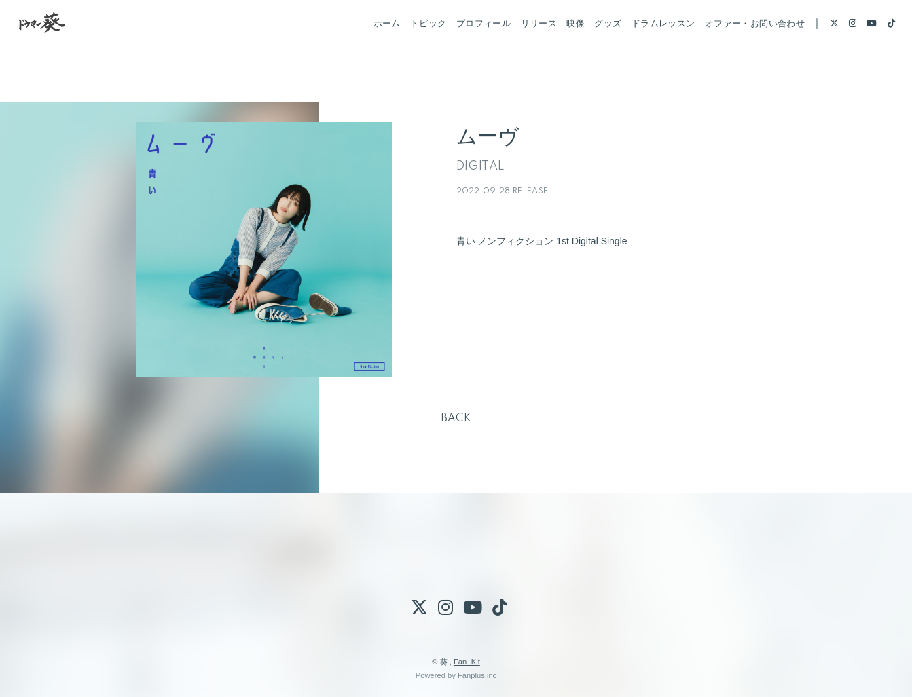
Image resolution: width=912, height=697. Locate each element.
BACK (456, 418)
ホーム (368, 53)
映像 (558, 53)
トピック (411, 53)
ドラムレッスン (646, 53)
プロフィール (466, 53)
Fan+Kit (467, 662)
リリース (521, 53)
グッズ (590, 53)
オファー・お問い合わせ (737, 53)
